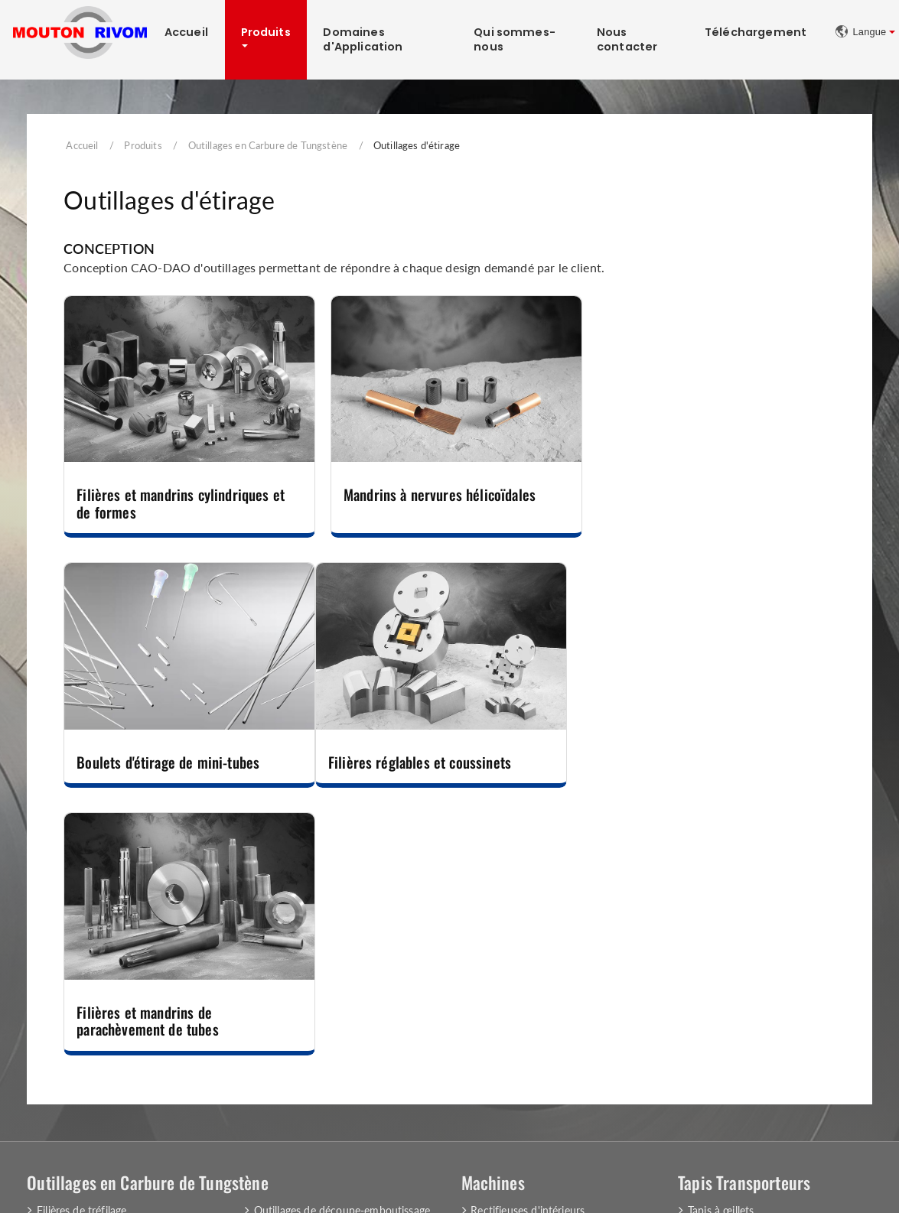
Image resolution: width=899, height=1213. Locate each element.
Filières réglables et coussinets (168, 756)
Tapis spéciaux (722, 993)
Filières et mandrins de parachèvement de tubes (410, 764)
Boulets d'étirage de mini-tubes (692, 491)
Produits (142, 145)
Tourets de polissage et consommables (563, 973)
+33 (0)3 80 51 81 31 (547, 1149)
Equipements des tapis (742, 1013)
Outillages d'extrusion (89, 993)
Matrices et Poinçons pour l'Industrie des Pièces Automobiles (343, 1052)
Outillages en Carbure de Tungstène (267, 145)
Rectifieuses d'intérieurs (528, 954)
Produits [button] (266, 32)
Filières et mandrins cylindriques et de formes (181, 499)
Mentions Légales (79, 1179)
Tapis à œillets (721, 954)
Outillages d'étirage (82, 1013)
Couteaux (277, 1006)
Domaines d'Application (362, 39)
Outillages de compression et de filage (345, 1026)
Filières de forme (77, 973)
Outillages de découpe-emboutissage (342, 954)
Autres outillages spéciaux (316, 1078)
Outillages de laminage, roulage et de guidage (342, 980)
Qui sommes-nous (515, 39)
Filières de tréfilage (81, 954)
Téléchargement (756, 32)
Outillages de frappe (85, 1032)
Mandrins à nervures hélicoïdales (435, 491)
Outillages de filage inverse (100, 1052)
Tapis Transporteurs (744, 925)
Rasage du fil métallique (528, 993)
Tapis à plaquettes (731, 973)
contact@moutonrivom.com (753, 1149)
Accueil (186, 32)
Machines (493, 925)
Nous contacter (628, 39)
